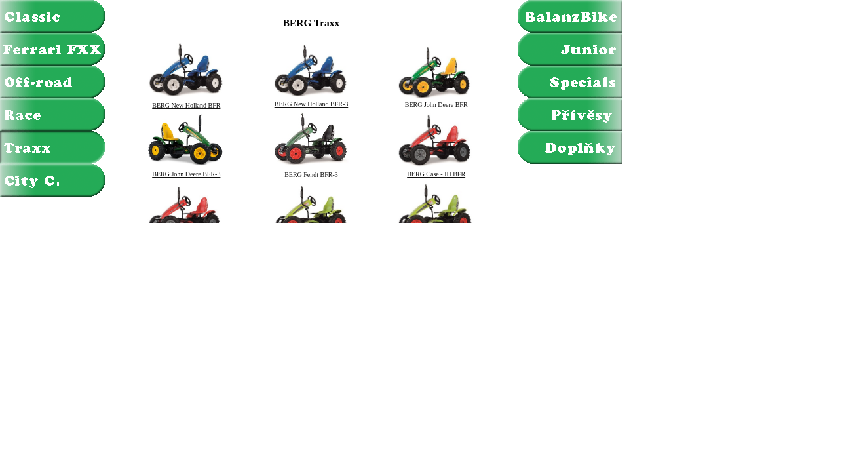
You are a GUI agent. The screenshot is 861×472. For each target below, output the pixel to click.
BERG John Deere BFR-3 (186, 171)
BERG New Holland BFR (186, 102)
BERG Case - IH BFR (436, 171)
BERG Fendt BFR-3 (311, 171)
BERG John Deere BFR (436, 101)
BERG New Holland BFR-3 (311, 101)
